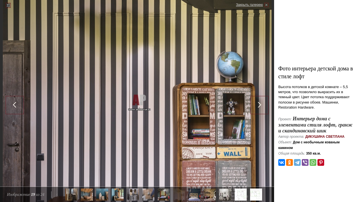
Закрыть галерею (249, 5)
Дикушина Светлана (324, 137)
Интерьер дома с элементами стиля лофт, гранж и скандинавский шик (315, 125)
